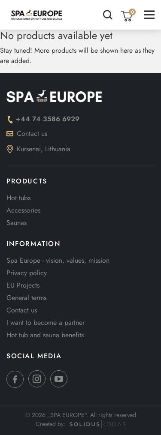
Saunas (16, 223)
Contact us (26, 133)
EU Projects (22, 285)
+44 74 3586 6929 (42, 119)
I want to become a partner (45, 322)
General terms (26, 298)
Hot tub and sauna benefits (45, 335)
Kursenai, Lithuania (38, 149)
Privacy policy (26, 273)
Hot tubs (18, 198)
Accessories (23, 210)
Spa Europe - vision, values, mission (57, 260)
